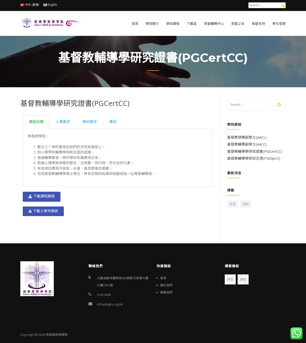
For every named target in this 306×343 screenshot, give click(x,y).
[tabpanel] (118, 158)
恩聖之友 (238, 24)
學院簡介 (152, 24)
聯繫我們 (166, 292)
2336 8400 (104, 295)
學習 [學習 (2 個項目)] (233, 204)
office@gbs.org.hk (110, 304)
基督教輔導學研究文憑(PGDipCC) (253, 158)
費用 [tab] (112, 122)
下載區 (192, 24)
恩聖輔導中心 (214, 24)
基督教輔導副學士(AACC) (247, 144)
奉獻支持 (258, 24)
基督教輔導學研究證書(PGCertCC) (254, 151)
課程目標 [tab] (36, 122)
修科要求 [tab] (89, 122)
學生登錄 (279, 24)
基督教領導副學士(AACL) (247, 137)
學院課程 (173, 24)
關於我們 (166, 285)
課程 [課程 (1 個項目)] (246, 204)
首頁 (135, 24)
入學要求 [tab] (63, 122)
